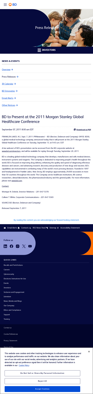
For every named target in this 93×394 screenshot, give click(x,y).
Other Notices (8, 105)
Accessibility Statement (68, 228)
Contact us (7, 328)
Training (7, 319)
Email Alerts (7, 98)
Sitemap (51, 228)
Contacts (23, 228)
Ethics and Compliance (12, 310)
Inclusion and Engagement (14, 292)
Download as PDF (82, 129)
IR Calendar (7, 84)
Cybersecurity (9, 274)
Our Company (9, 306)
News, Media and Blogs (13, 301)
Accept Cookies (42, 389)
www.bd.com (17, 181)
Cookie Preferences (11, 334)
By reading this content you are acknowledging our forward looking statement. (46, 220)
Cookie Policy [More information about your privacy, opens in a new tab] (24, 366)
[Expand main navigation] (5, 4)
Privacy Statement (10, 341)
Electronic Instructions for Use (15, 279)
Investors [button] (47, 50)
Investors (7, 288)
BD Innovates (8, 91)
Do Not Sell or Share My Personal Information (42, 373)
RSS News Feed (37, 228)
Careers (7, 270)
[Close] (89, 351)
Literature (7, 297)
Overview (6, 70)
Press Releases (9, 77)
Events (6, 283)
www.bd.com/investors (11, 151)
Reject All (42, 381)
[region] (46, 371)
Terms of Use (8, 347)
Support (7, 315)
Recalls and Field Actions (13, 265)
